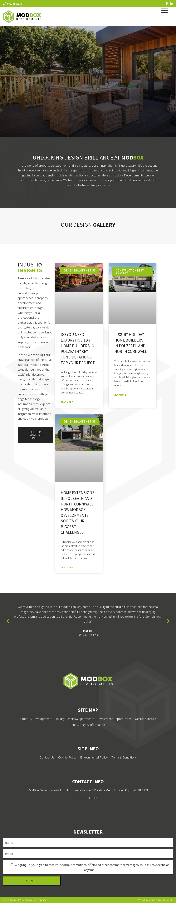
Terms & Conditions (124, 757)
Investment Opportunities (114, 719)
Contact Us (47, 757)
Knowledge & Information (88, 725)
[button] (7, 620)
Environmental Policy (94, 757)
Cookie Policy (67, 757)
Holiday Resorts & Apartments (74, 719)
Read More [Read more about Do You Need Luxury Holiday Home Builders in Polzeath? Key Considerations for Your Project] (67, 402)
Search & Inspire (145, 719)
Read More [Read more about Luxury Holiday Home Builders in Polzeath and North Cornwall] (120, 394)
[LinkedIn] (171, 3)
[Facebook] (167, 3)
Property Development (35, 719)
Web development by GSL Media (155, 900)
